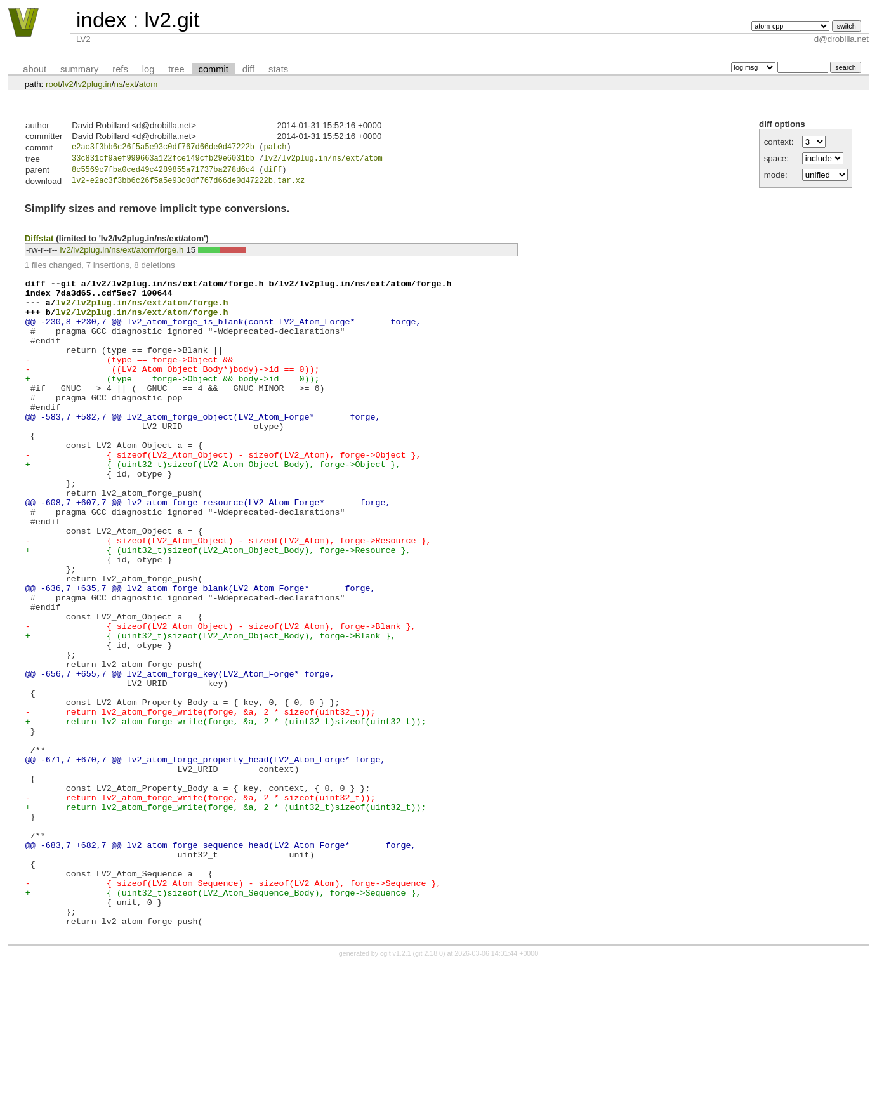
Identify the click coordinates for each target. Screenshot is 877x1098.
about (34, 69)
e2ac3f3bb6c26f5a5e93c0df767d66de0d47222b (163, 148)
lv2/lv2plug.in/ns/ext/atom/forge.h (122, 254)
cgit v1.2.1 (395, 1086)
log (148, 69)
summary (79, 69)
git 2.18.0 (429, 1086)
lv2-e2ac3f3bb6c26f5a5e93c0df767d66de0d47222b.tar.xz (188, 185)
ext (130, 84)
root (53, 84)
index (101, 20)
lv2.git (171, 20)
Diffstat (39, 242)
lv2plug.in (93, 84)
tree (176, 69)
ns (118, 84)
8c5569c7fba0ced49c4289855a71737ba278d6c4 (163, 173)
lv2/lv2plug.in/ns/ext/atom (322, 160)
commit (213, 69)
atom (148, 84)
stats (278, 69)
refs (120, 69)
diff (248, 69)
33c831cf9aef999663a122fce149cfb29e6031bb (163, 160)
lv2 (68, 84)
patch (274, 148)
